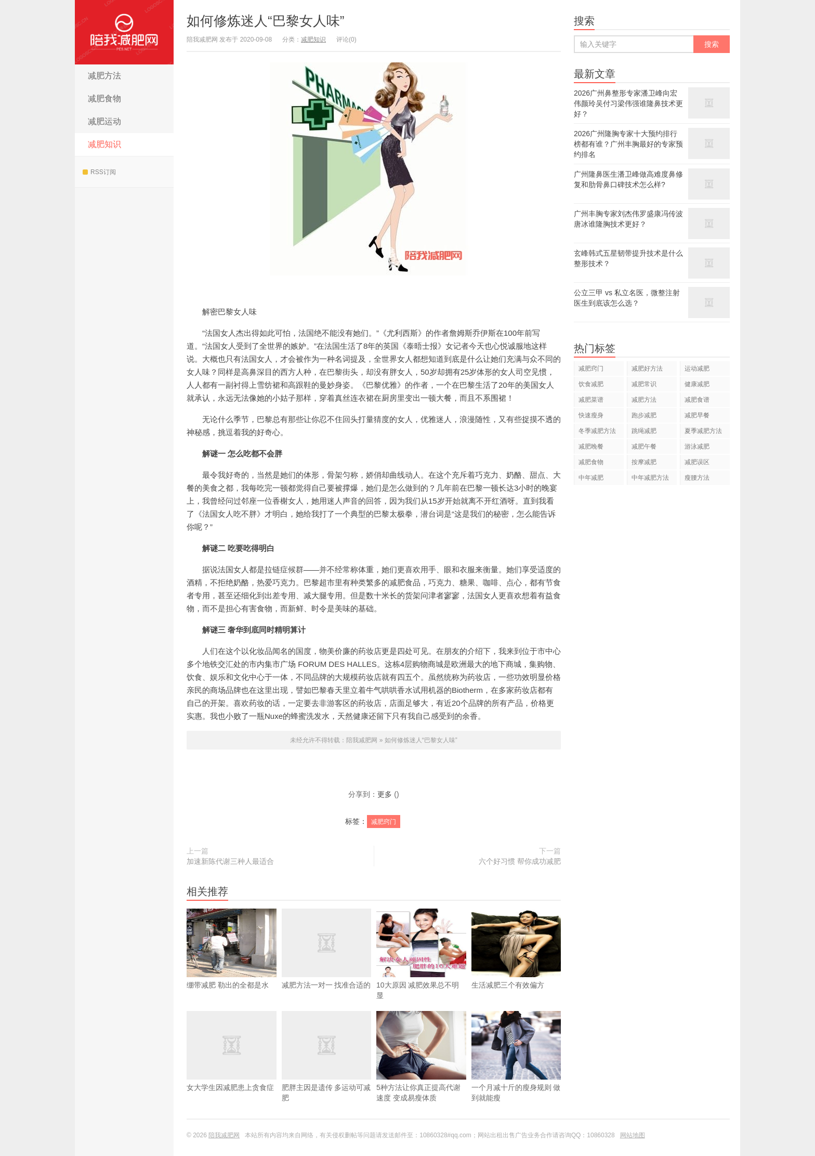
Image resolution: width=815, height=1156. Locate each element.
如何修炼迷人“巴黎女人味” (265, 21)
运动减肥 (697, 368)
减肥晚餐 (591, 446)
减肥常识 (644, 384)
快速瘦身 (591, 415)
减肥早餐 (697, 415)
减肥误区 (697, 462)
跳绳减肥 (644, 431)
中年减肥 (591, 477)
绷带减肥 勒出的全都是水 (232, 964)
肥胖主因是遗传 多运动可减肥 (327, 1072)
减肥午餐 (644, 446)
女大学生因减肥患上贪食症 (232, 1067)
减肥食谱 (697, 399)
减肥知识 (104, 144)
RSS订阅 (99, 172)
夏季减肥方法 (703, 431)
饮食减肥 (591, 384)
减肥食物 (104, 98)
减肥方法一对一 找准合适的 (327, 964)
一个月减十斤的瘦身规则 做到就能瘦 (516, 1072)
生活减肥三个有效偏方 (516, 964)
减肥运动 (104, 121)
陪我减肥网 (124, 32)
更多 (384, 794)
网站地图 (632, 1135)
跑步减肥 (644, 415)
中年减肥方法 (650, 477)
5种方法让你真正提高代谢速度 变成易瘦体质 (421, 1072)
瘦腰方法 (697, 477)
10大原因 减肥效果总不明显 (421, 969)
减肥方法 (104, 75)
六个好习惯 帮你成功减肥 (520, 861)
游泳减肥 (697, 446)
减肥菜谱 (591, 399)
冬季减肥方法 (597, 431)
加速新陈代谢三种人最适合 (230, 861)
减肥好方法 (647, 368)
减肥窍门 (383, 821)
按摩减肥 (644, 462)
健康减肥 (697, 384)
